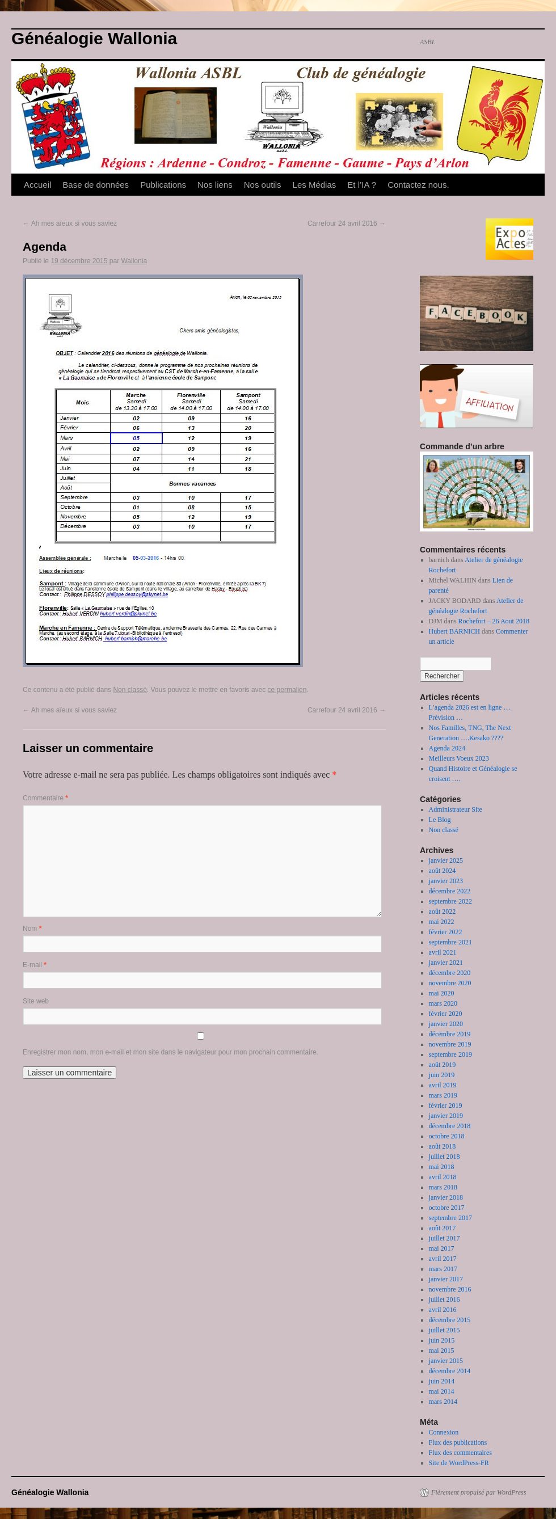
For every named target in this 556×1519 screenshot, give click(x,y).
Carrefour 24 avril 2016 (347, 223)
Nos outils (262, 184)
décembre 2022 (450, 891)
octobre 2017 (447, 1208)
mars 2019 (443, 1095)
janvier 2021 (446, 963)
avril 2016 (443, 1310)
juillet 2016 (444, 1299)
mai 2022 (441, 922)
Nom (32, 929)
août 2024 (442, 871)
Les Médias (314, 184)
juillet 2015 (444, 1330)
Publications (163, 184)
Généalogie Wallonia (94, 38)
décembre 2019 (450, 1034)
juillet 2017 (444, 1238)
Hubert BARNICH (454, 631)
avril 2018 (443, 1177)
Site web (36, 1001)
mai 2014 (441, 1391)
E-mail (35, 965)
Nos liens (215, 184)
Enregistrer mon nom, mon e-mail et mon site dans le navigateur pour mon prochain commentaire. (170, 1052)
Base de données (95, 184)
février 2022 (445, 932)
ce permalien (287, 690)
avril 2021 (443, 952)
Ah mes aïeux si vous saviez (70, 223)
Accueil (37, 184)
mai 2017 (441, 1248)
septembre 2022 (450, 901)
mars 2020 (443, 1003)
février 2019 (445, 1105)
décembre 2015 (450, 1320)
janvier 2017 (446, 1279)
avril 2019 (443, 1085)
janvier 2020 (446, 1024)
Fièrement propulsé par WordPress (478, 1492)
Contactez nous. (418, 184)
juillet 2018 (444, 1157)
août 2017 (442, 1228)
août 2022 (442, 911)
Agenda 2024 (447, 748)
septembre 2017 (450, 1218)
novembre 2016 (450, 1289)
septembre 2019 (450, 1054)
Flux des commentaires (460, 1453)
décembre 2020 (450, 973)
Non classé (129, 690)
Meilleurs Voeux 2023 (459, 758)
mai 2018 (441, 1167)
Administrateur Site (455, 809)
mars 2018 (443, 1187)
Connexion (444, 1432)
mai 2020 (441, 993)
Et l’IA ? (361, 184)
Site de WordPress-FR (459, 1463)
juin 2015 (442, 1340)
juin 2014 (442, 1381)
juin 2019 (442, 1075)
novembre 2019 (450, 1044)
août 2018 (442, 1146)
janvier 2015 (446, 1361)
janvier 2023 (446, 881)
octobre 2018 (447, 1136)
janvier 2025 (446, 860)
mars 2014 (443, 1402)
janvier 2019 (446, 1116)
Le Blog (440, 820)
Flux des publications (458, 1442)
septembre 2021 (450, 942)
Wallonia (134, 261)
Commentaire (45, 798)
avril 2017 (443, 1259)
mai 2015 (441, 1351)
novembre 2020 (450, 983)
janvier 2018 (446, 1197)
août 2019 (442, 1065)
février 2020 (445, 1014)
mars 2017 (443, 1269)
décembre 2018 (450, 1126)
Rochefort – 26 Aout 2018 (493, 621)
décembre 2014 (450, 1371)
